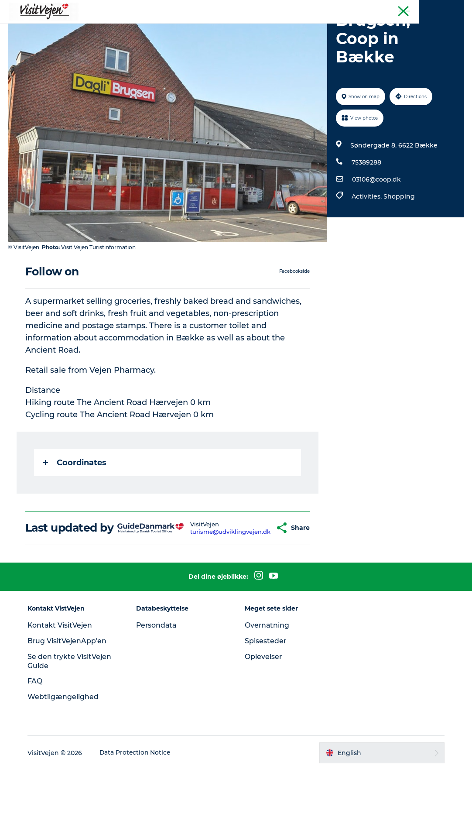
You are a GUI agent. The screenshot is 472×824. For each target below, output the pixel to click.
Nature (247, 28)
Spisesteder (266, 695)
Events (317, 28)
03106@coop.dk (376, 221)
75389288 (366, 204)
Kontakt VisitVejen (63, 679)
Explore (354, 28)
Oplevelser (263, 711)
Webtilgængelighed (65, 751)
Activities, (367, 238)
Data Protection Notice (138, 807)
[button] (258, 576)
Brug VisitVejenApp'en (70, 695)
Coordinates (75, 504)
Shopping (398, 238)
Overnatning (267, 679)
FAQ (37, 735)
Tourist (454, 8)
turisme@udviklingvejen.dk (213, 579)
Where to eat (127, 28)
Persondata (158, 679)
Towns (282, 28)
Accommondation (192, 28)
